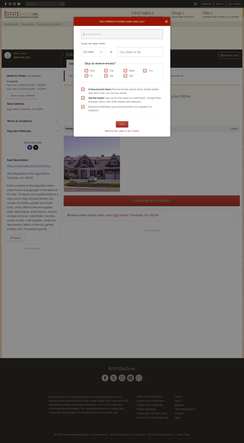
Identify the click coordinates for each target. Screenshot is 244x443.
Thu (151, 70)
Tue (112, 70)
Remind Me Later (114, 131)
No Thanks (133, 131)
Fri (91, 75)
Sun (131, 75)
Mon (92, 70)
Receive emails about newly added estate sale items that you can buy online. (123, 91)
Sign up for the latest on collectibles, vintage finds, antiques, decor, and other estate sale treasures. (124, 100)
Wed (131, 70)
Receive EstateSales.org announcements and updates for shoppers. (120, 108)
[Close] (166, 21)
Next (122, 124)
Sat (111, 75)
